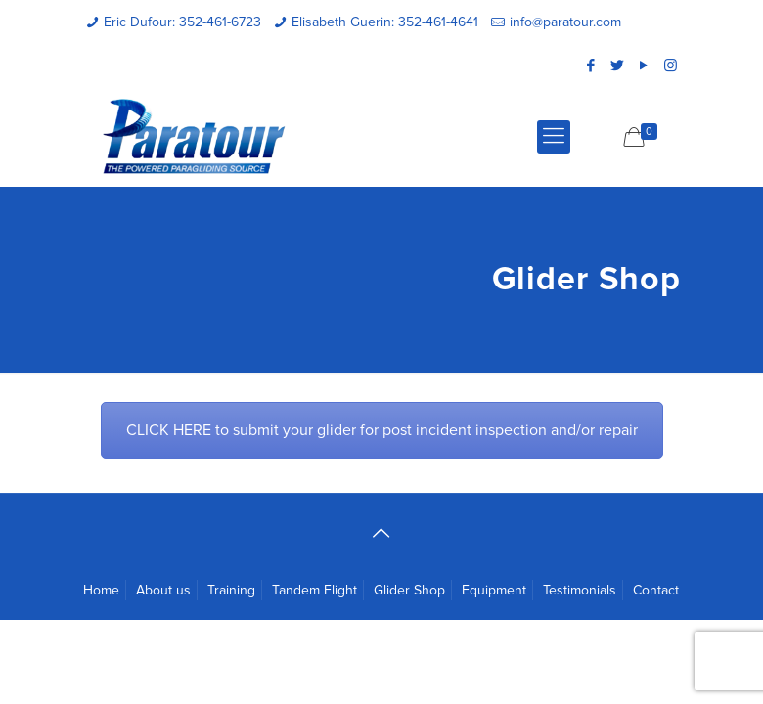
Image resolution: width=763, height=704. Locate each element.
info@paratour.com (565, 22)
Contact (656, 590)
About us (163, 590)
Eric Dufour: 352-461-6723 (182, 22)
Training (231, 590)
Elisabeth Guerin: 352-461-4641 (385, 22)
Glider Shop (409, 590)
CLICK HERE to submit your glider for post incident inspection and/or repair (382, 430)
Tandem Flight (314, 590)
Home (101, 590)
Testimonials (579, 590)
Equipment (494, 590)
